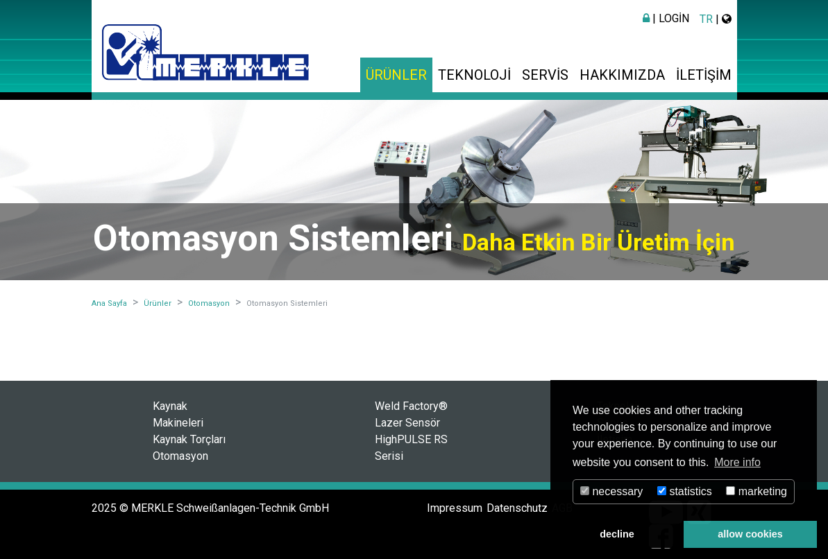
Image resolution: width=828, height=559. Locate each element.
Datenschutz (517, 508)
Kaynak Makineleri (178, 414)
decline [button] (617, 534)
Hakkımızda (622, 75)
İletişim (704, 75)
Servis (545, 75)
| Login (666, 18)
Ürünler (396, 75)
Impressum (454, 508)
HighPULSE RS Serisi (411, 448)
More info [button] (737, 462)
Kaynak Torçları (189, 439)
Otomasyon (180, 456)
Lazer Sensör (407, 422)
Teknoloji (474, 75)
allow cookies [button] (750, 534)
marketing (756, 491)
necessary (611, 491)
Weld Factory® (411, 406)
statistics (684, 491)
